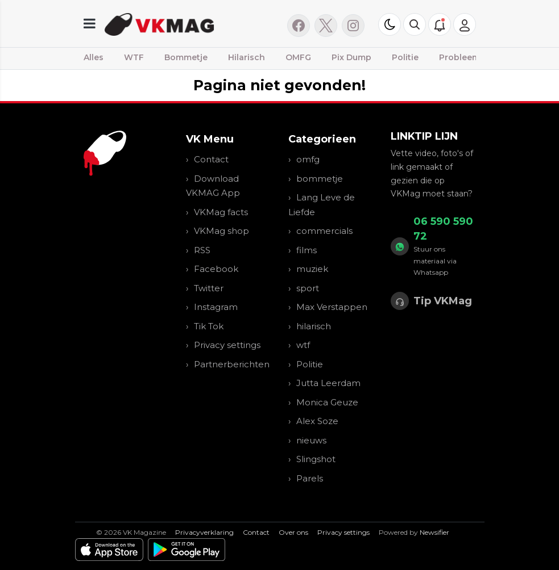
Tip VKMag (442, 301)
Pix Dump (351, 57)
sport (307, 288)
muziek (312, 268)
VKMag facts (221, 212)
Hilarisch (246, 57)
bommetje (319, 178)
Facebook (216, 268)
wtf (303, 345)
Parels (309, 478)
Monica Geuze (327, 402)
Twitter (208, 288)
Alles (93, 57)
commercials (324, 230)
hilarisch (313, 326)
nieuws (311, 440)
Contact (211, 159)
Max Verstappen (331, 306)
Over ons (293, 532)
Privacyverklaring (204, 532)
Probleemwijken (473, 57)
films (306, 250)
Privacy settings (227, 345)
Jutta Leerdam (328, 383)
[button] (414, 24)
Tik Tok (208, 326)
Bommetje (186, 57)
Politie (405, 57)
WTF (134, 57)
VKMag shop (221, 230)
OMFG (298, 57)
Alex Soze (317, 421)
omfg (308, 159)
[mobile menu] (90, 23)
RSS (202, 250)
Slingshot (316, 459)
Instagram (216, 306)
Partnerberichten (232, 364)
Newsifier (434, 532)
